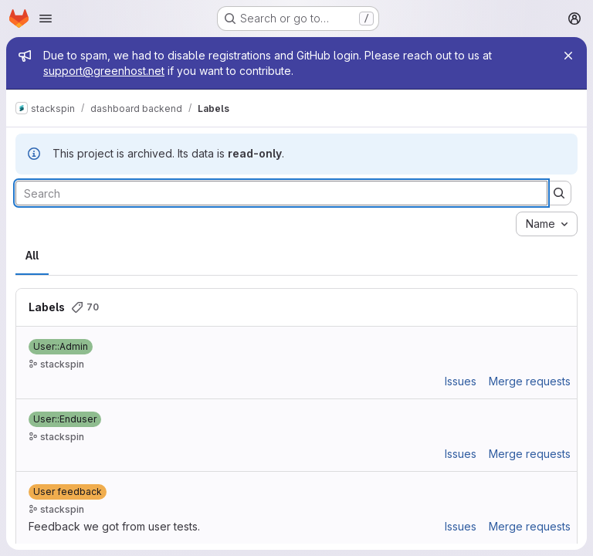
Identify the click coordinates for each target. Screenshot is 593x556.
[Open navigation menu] (45, 18)
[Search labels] (281, 193)
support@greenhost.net (103, 70)
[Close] (568, 55)
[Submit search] (559, 193)
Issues (460, 381)
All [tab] (32, 255)
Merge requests (530, 381)
